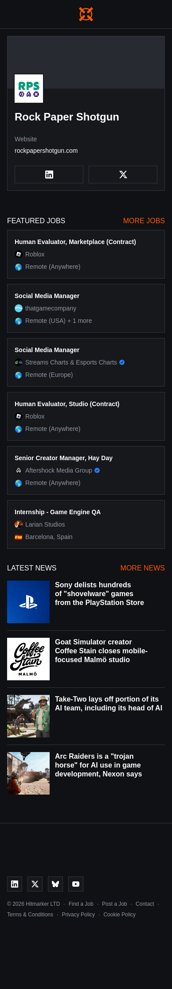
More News (143, 568)
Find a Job (81, 904)
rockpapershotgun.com (46, 150)
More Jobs (144, 221)
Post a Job (114, 904)
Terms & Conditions (30, 914)
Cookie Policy (119, 914)
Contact (145, 904)
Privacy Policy (78, 914)
